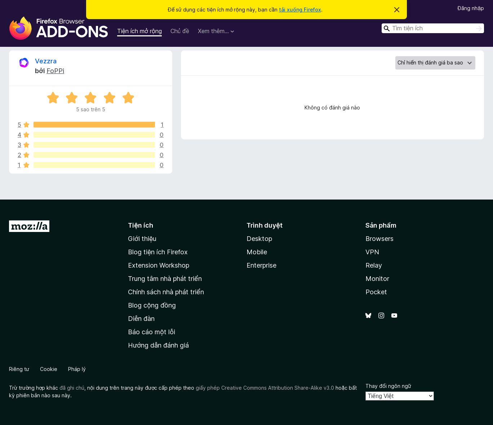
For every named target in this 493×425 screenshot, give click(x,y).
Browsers (379, 238)
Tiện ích (140, 225)
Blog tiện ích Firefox (158, 252)
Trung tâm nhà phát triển (165, 278)
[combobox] (433, 28)
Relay (373, 265)
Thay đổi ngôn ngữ (388, 386)
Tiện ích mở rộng (139, 31)
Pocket (376, 292)
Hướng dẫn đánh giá (158, 345)
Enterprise (261, 265)
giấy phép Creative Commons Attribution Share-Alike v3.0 (265, 388)
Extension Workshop (158, 265)
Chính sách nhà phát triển (166, 292)
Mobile (256, 252)
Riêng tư (19, 369)
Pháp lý (77, 369)
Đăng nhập (471, 8)
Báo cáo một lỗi (151, 332)
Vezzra (46, 61)
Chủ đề (179, 31)
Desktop (259, 238)
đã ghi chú (71, 388)
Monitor (377, 278)
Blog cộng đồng (152, 305)
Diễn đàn (141, 318)
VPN (372, 252)
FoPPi (55, 71)
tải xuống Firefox (300, 9)
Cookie (48, 369)
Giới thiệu (142, 238)
